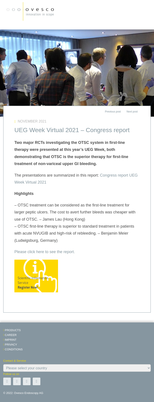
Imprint (10, 339)
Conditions (14, 349)
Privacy (11, 344)
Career (11, 335)
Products (13, 330)
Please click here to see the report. (44, 252)
